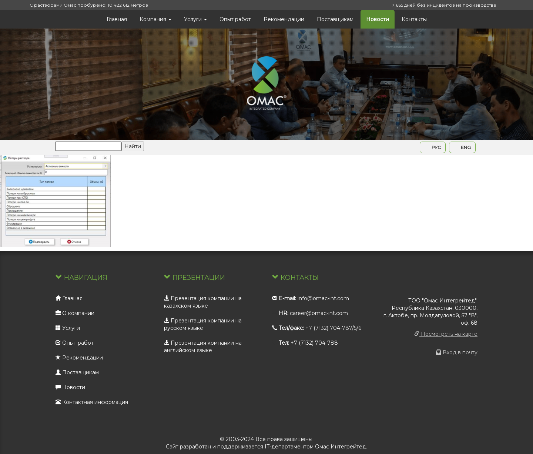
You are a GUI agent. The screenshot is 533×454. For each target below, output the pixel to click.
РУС (433, 147)
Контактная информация (92, 402)
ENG (462, 147)
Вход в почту (456, 352)
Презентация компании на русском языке (203, 324)
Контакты (414, 19)
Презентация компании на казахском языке (203, 302)
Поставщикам (335, 19)
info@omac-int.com (323, 298)
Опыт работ (235, 19)
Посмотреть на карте (445, 334)
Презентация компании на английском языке (203, 346)
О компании (75, 313)
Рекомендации (284, 19)
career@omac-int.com (319, 313)
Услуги (195, 19)
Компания (155, 19)
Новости (377, 19)
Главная (117, 19)
